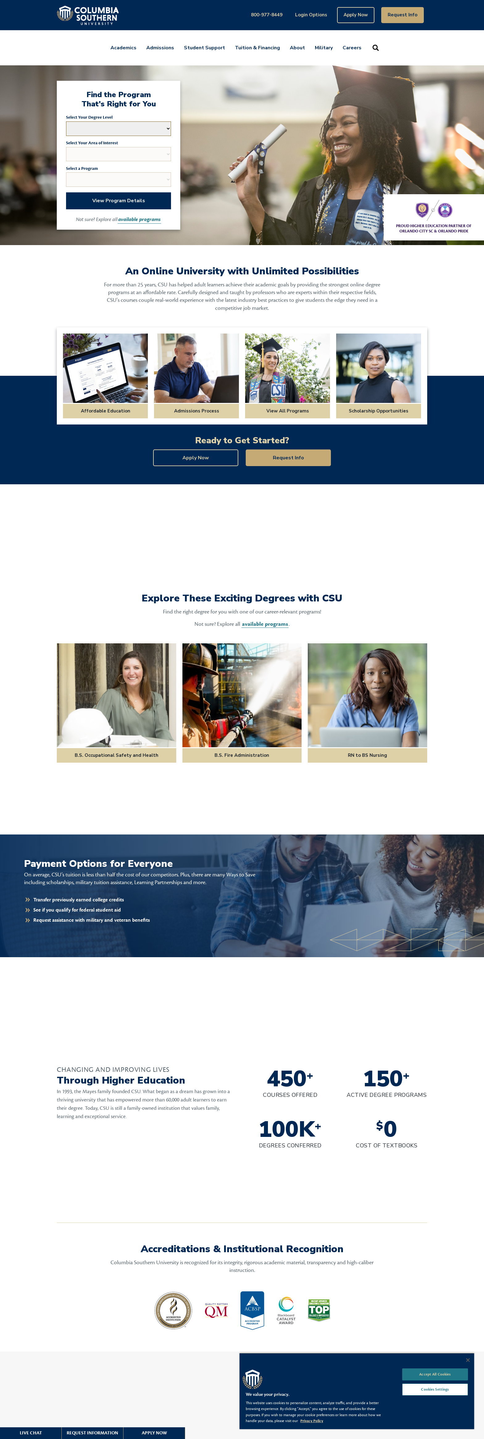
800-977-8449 (266, 15)
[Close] (468, 1360)
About (297, 47)
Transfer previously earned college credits (78, 899)
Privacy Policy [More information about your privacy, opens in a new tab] (311, 1420)
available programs (139, 219)
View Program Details (118, 200)
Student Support (204, 47)
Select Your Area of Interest (92, 143)
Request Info (402, 15)
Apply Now (356, 15)
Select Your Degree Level (89, 117)
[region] (357, 1391)
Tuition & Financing (257, 47)
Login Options (311, 15)
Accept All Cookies (435, 1374)
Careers (352, 47)
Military (324, 47)
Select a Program (82, 168)
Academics (123, 47)
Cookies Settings (435, 1389)
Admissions (160, 47)
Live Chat (31, 1433)
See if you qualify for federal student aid (77, 910)
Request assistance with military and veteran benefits (91, 920)
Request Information (92, 1433)
